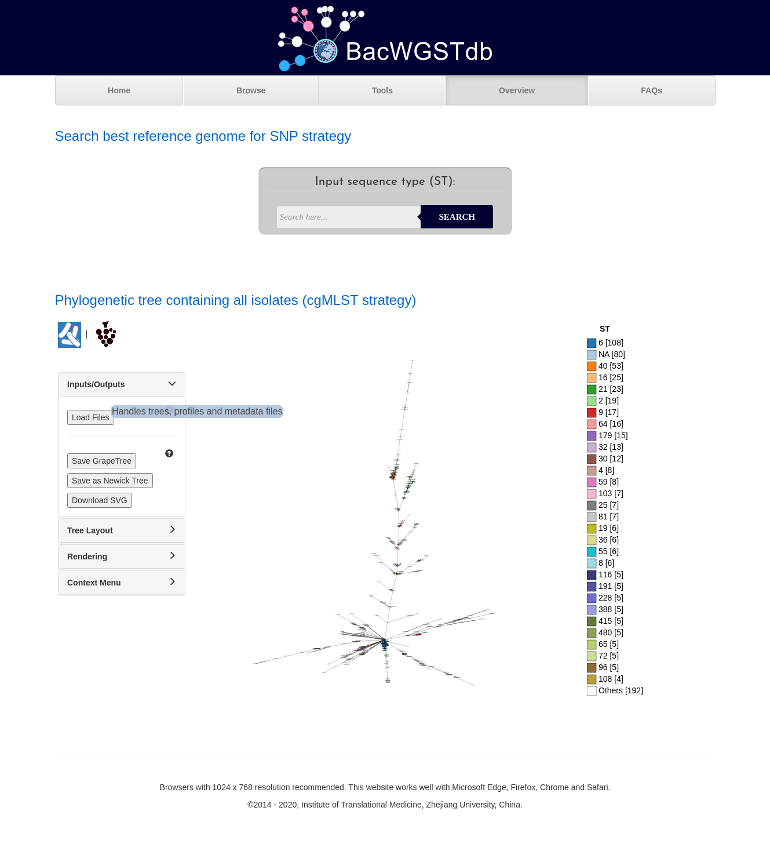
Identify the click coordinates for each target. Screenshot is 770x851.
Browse (251, 90)
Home (119, 90)
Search (457, 216)
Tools (382, 90)
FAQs (651, 90)
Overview (517, 90)
